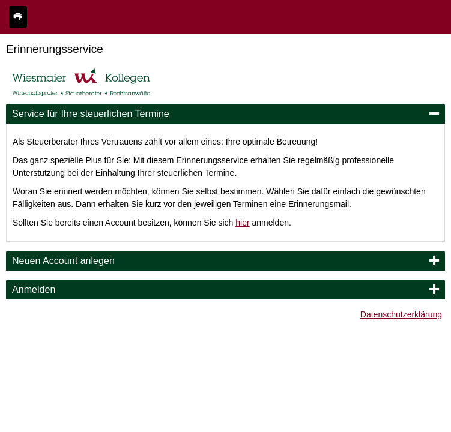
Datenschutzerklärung (401, 314)
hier (242, 222)
